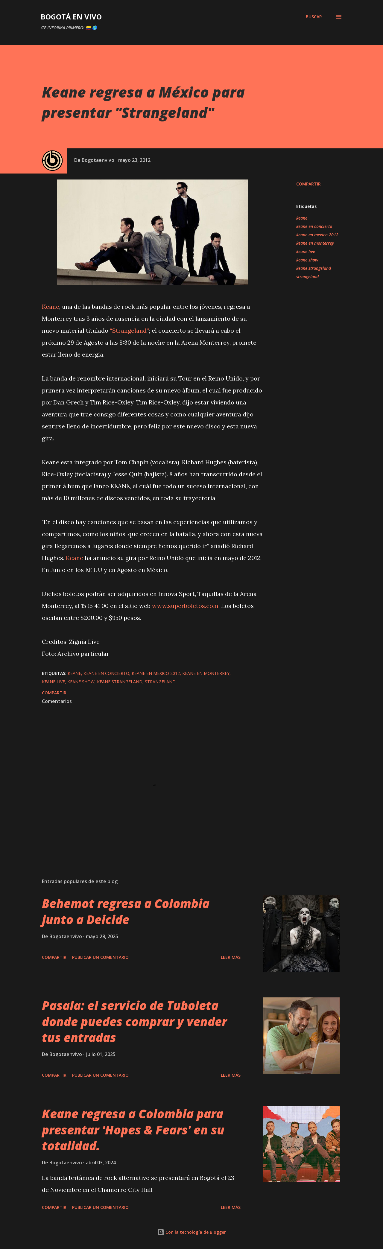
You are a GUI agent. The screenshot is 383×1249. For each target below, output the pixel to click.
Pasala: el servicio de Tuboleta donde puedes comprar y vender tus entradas (134, 1021)
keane (301, 218)
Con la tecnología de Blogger (191, 1232)
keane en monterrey (315, 243)
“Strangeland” (129, 330)
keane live (305, 251)
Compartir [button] (308, 184)
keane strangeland (313, 268)
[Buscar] (314, 16)
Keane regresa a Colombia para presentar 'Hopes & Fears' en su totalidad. (133, 1129)
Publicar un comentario (100, 957)
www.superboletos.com (185, 605)
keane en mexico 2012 (317, 235)
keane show (307, 260)
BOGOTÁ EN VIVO (71, 17)
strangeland (307, 276)
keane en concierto (314, 226)
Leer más (231, 957)
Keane (50, 306)
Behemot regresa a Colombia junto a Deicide (125, 911)
